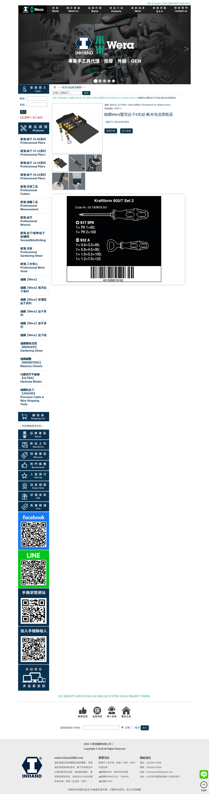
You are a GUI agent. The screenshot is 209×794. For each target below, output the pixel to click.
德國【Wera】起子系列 (33, 313)
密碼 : (23, 104)
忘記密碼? (25, 117)
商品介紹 (92, 696)
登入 (23, 112)
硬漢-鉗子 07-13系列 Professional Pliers (33, 152)
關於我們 (173, 3)
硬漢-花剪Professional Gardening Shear (31, 252)
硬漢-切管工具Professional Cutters (29, 190)
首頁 (165, 3)
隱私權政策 (119, 744)
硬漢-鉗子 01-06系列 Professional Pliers (33, 141)
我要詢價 (110, 130)
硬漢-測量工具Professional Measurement (29, 205)
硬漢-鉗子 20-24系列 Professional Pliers (33, 176)
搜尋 (86, 93)
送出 (144, 727)
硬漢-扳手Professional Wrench (28, 221)
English (157, 3)
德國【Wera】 (29, 279)
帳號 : (23, 98)
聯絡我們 (134, 696)
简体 (149, 3)
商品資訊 (63, 98)
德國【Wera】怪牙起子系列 (33, 289)
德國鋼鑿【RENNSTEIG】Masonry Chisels (31, 362)
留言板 (124, 696)
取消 (135, 727)
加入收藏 (126, 130)
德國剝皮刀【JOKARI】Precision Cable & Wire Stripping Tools (32, 397)
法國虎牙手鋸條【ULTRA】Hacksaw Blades (31, 378)
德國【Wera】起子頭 (33, 335)
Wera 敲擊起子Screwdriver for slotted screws (114, 98)
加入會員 (37, 117)
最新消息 (184, 3)
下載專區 (145, 696)
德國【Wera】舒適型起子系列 (33, 301)
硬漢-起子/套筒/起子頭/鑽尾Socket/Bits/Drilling (33, 236)
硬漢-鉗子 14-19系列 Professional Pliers (33, 164)
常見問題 (114, 696)
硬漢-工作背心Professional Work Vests (32, 267)
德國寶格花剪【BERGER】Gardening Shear (31, 347)
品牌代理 (80, 696)
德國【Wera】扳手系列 (33, 325)
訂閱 (125, 727)
